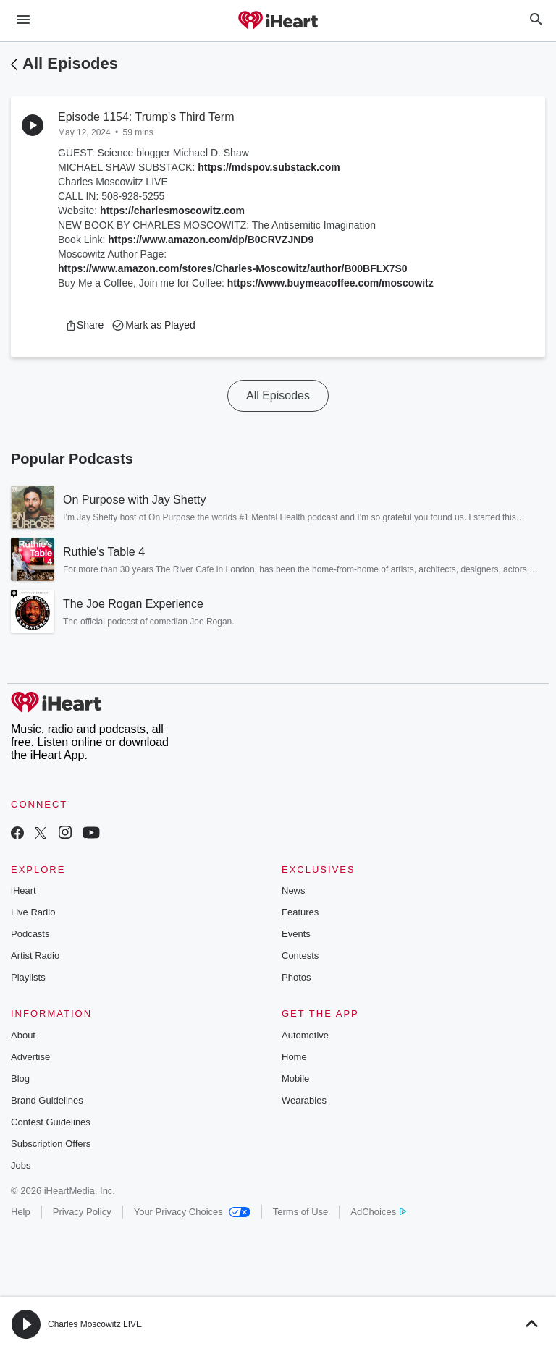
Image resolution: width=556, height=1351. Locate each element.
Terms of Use (301, 1211)
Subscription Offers (50, 1143)
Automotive (305, 1035)
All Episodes (70, 63)
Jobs (20, 1165)
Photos (296, 977)
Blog (20, 1078)
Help (20, 1211)
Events (296, 933)
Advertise (30, 1056)
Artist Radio (35, 955)
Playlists (28, 977)
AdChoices (378, 1211)
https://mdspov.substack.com (269, 167)
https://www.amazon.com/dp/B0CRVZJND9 (210, 239)
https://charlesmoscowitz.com (172, 210)
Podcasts (30, 933)
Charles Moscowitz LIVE (95, 1324)
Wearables (304, 1100)
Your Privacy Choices (192, 1211)
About (23, 1035)
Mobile (295, 1078)
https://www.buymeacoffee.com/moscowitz (330, 283)
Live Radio (33, 912)
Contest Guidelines (50, 1122)
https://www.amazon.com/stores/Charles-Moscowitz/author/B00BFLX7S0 (233, 268)
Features (300, 912)
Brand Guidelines (47, 1100)
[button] (84, 324)
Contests (300, 955)
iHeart (23, 890)
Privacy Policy (82, 1211)
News (294, 890)
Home (294, 1056)
